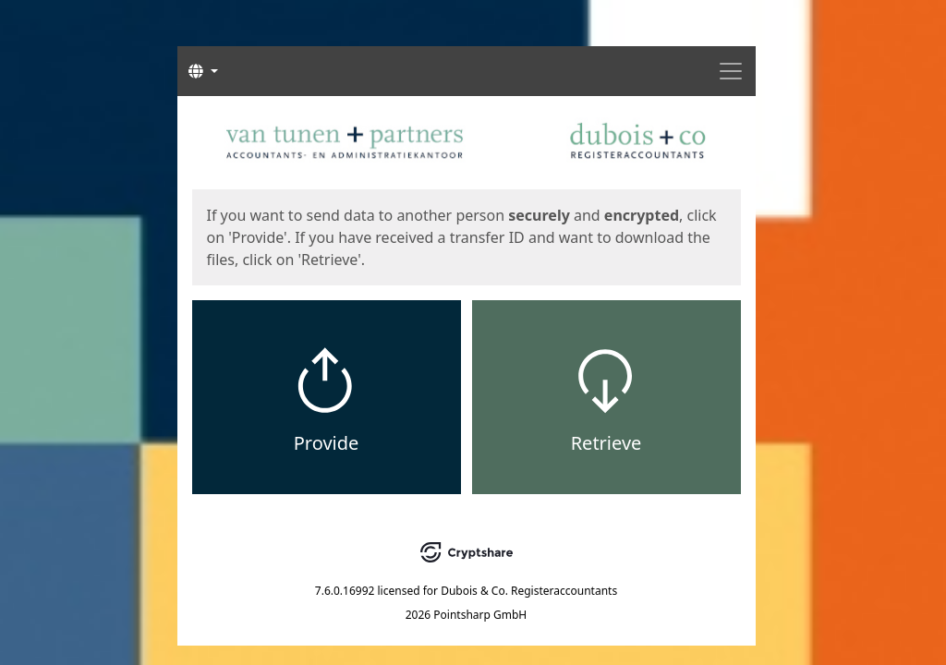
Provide (326, 442)
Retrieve (606, 442)
